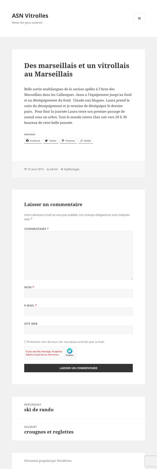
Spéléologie (71, 169)
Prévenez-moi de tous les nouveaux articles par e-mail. (66, 342)
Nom (29, 287)
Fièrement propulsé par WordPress (47, 461)
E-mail (30, 305)
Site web (31, 324)
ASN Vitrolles (30, 15)
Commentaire (36, 229)
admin (54, 169)
